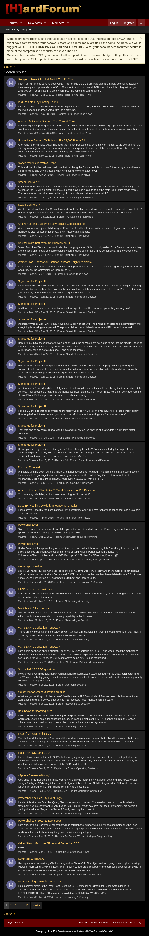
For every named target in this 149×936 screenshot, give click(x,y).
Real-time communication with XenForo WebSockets (85, 931)
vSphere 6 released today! (34, 775)
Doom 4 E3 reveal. (29, 467)
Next (35, 905)
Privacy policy (119, 922)
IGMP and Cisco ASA (31, 858)
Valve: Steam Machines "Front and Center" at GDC (48, 843)
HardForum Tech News (78, 94)
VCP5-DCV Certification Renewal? (39, 627)
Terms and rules (100, 922)
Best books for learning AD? (35, 711)
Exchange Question (30, 566)
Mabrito (22, 94)
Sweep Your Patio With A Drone (37, 162)
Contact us (82, 922)
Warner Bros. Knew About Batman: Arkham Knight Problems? (55, 262)
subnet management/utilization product (41, 691)
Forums (13, 23)
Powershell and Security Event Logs (40, 798)
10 (27, 905)
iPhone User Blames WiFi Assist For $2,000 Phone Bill (51, 140)
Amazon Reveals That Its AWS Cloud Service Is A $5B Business (56, 490)
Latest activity (11, 29)
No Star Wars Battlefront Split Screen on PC (44, 242)
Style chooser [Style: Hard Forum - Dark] (15, 922)
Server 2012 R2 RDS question (36, 669)
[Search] (141, 22)
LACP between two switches (35, 589)
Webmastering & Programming (80, 536)
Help (132, 922)
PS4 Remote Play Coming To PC (38, 102)
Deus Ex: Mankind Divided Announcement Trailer (47, 505)
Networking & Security (90, 582)
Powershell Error (28, 524)
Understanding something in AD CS (39, 881)
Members (58, 23)
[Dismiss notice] (141, 39)
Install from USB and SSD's (34, 733)
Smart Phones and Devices (81, 296)
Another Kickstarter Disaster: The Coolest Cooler (47, 121)
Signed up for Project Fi (32, 281)
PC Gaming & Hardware (79, 197)
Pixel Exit (52, 931)
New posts (35, 23)
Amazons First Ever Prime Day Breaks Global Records (51, 223)
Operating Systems (75, 684)
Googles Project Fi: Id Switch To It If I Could (47, 79)
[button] (21, 22)
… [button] (21, 905)
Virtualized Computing (77, 639)
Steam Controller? (29, 182)
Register (27, 29)
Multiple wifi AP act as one (33, 608)
